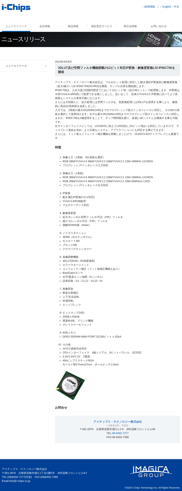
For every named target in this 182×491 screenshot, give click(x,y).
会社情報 (44, 26)
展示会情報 (130, 26)
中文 (176, 6)
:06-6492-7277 (120, 433)
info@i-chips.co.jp (19, 480)
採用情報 (149, 6)
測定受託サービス (101, 26)
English (166, 6)
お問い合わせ (159, 26)
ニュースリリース (16, 26)
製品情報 (73, 26)
